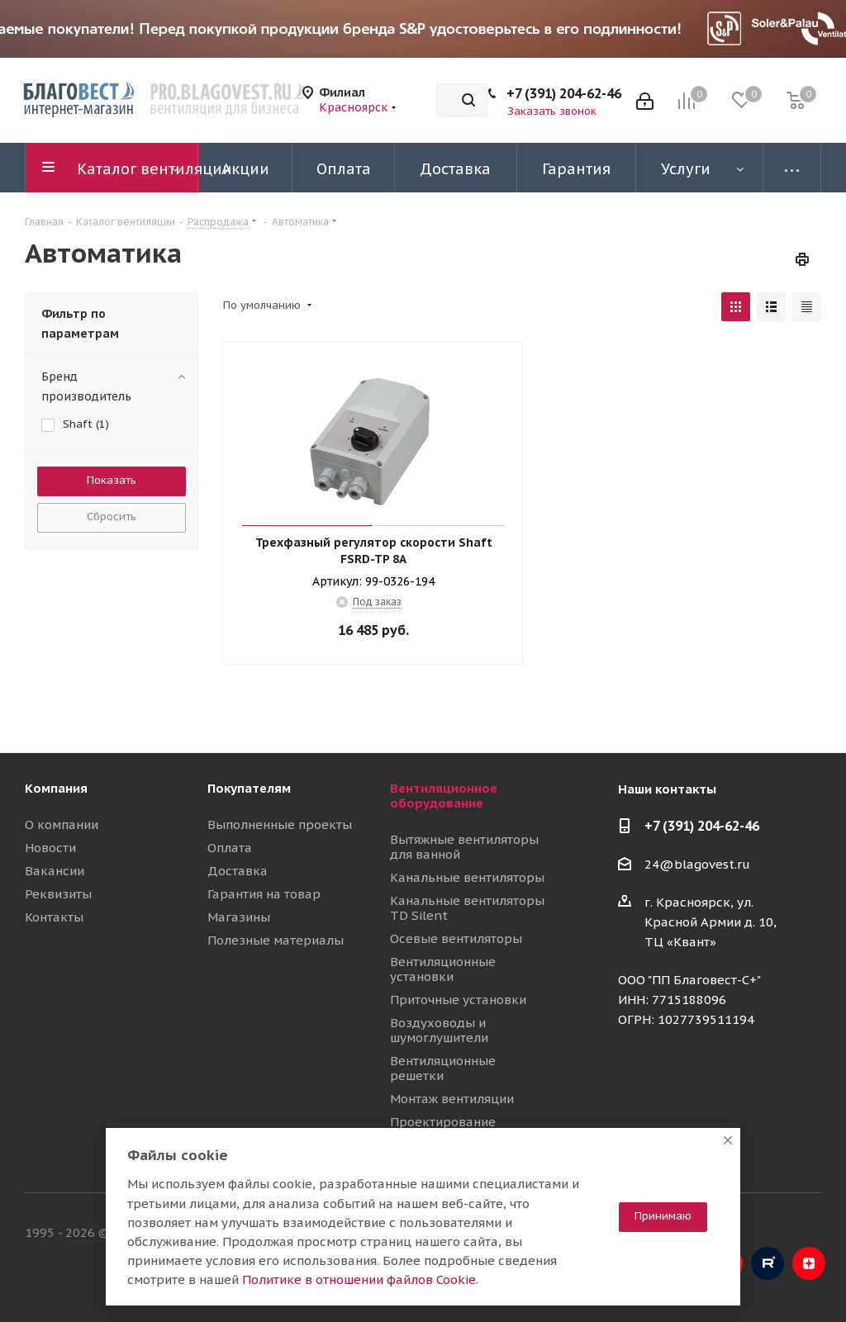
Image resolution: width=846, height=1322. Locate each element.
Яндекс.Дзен (808, 1263)
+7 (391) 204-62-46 (563, 93)
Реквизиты (58, 894)
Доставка (237, 871)
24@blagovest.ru (697, 864)
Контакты (54, 917)
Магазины (238, 917)
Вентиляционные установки (443, 969)
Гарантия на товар (264, 894)
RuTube (767, 1263)
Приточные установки (458, 999)
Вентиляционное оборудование (443, 795)
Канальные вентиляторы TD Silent (467, 908)
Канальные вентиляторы (467, 877)
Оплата (229, 847)
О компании (61, 824)
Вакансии (54, 871)
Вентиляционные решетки (443, 1068)
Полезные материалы (275, 940)
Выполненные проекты (279, 824)
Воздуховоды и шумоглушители (439, 1030)
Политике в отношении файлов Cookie (359, 1279)
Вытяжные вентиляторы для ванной (464, 847)
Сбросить (111, 516)
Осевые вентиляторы (456, 938)
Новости (50, 847)
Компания (56, 788)
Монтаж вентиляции (452, 1098)
